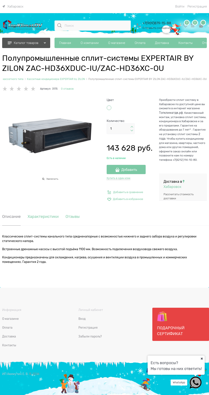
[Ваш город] (202, 358)
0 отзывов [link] (67, 88)
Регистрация (197, 6)
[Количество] (121, 128)
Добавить (129, 170)
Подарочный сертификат (170, 323)
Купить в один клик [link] (118, 178)
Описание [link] (11, 217)
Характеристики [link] (43, 217)
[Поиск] (59, 25)
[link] (12, 6)
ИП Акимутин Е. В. (15, 374)
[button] (131, 127)
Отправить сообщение (157, 28)
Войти (179, 6)
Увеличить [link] (52, 179)
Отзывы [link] (73, 217)
